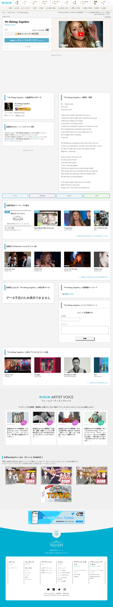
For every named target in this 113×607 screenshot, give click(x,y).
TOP (3, 12)
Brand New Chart (94, 574)
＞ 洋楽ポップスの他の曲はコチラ (97, 382)
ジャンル (27, 572)
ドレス (27, 575)
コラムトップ (62, 568)
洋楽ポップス (20, 115)
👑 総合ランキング (26, 34)
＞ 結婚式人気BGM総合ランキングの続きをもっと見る (91, 236)
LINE (96, 195)
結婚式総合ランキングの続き (17, 205)
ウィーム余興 (62, 581)
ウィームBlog (61, 570)
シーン (27, 570)
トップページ (13, 568)
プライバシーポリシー (49, 593)
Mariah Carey (11, 12)
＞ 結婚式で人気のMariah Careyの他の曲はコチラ (93, 277)
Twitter (15, 195)
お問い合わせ (66, 593)
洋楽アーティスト (46, 572)
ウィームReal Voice (63, 575)
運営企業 (58, 593)
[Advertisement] (56, 73)
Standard (76, 576)
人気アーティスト (46, 568)
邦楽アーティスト (46, 570)
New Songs (77, 574)
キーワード (28, 579)
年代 (26, 577)
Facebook (42, 195)
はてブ (70, 196)
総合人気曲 (28, 568)
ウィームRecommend (64, 572)
